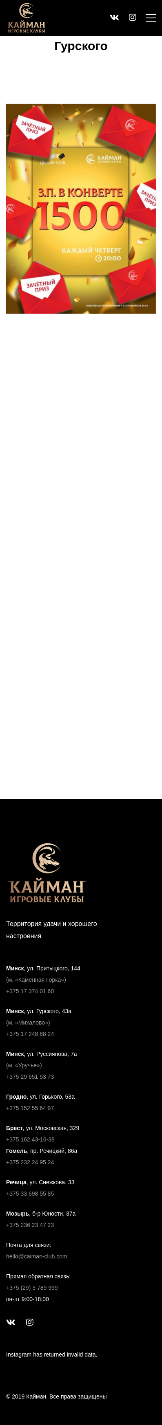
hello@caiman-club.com (36, 1256)
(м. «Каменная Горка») (36, 979)
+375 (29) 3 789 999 (32, 1287)
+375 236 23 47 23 (30, 1225)
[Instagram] (30, 1322)
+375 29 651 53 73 (30, 1076)
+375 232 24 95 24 (30, 1162)
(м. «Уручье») (24, 1065)
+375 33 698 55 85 (30, 1193)
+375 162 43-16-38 (30, 1139)
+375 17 (16, 991)
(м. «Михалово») (28, 1022)
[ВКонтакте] (11, 1322)
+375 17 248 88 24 (30, 1034)
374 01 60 (40, 991)
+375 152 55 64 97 (30, 1108)
